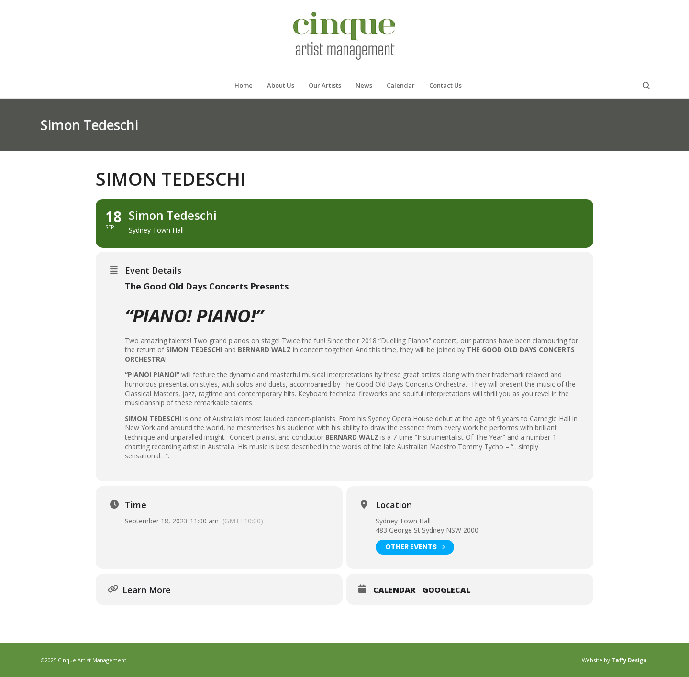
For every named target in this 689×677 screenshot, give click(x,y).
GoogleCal (446, 590)
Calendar (394, 590)
